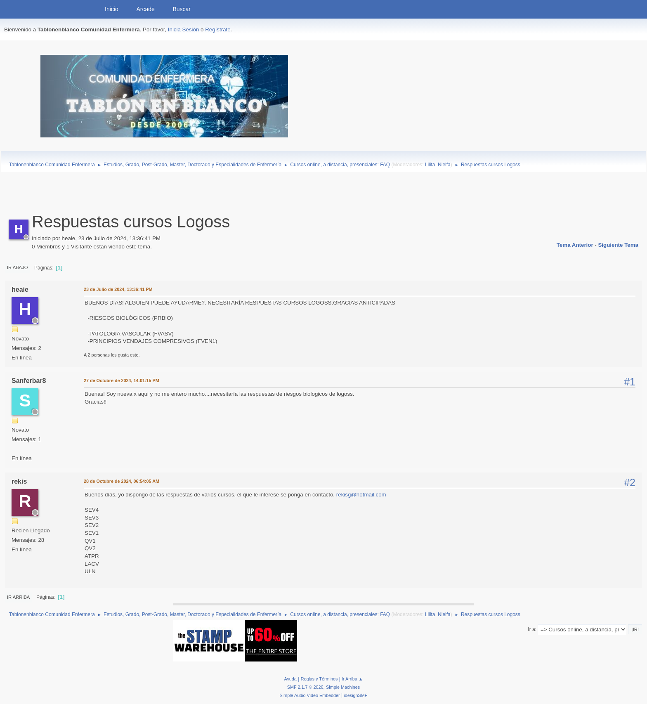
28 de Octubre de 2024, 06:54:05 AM (121, 481)
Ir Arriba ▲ (352, 678)
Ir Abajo (17, 267)
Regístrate (218, 29)
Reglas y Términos (319, 678)
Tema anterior (575, 245)
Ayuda (290, 678)
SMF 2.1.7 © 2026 (305, 687)
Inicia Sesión (183, 29)
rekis (19, 481)
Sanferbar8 (29, 380)
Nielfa (444, 165)
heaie (20, 289)
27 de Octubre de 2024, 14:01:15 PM (121, 380)
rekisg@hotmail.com (361, 494)
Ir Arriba (18, 597)
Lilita (430, 165)
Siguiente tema (618, 245)
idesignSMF (355, 695)
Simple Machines (343, 687)
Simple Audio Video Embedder (310, 695)
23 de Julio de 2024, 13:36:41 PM (118, 289)
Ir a (531, 629)
